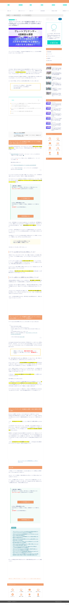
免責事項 (48, 58)
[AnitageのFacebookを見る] (53, 43)
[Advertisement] (25, 62)
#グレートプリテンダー (33, 334)
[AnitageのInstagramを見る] (55, 43)
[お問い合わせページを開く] (57, 43)
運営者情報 (49, 51)
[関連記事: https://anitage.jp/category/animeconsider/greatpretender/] (24, 463)
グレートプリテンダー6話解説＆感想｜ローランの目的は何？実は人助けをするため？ (25, 104)
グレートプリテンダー (11, 19)
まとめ (14, 114)
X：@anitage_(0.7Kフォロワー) (19, 135)
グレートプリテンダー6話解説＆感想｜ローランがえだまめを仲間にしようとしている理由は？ (25, 110)
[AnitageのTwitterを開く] (51, 43)
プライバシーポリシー (51, 56)
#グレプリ (27, 334)
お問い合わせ (49, 60)
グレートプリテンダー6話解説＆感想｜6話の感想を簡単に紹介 (23, 112)
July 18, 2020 (22, 338)
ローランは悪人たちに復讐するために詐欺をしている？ (23, 107)
